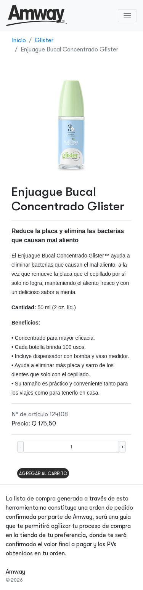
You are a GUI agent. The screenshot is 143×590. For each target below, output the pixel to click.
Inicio (19, 40)
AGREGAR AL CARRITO (43, 473)
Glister (44, 40)
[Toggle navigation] (127, 15)
